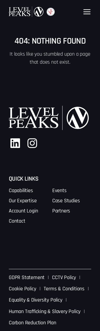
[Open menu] (87, 11)
